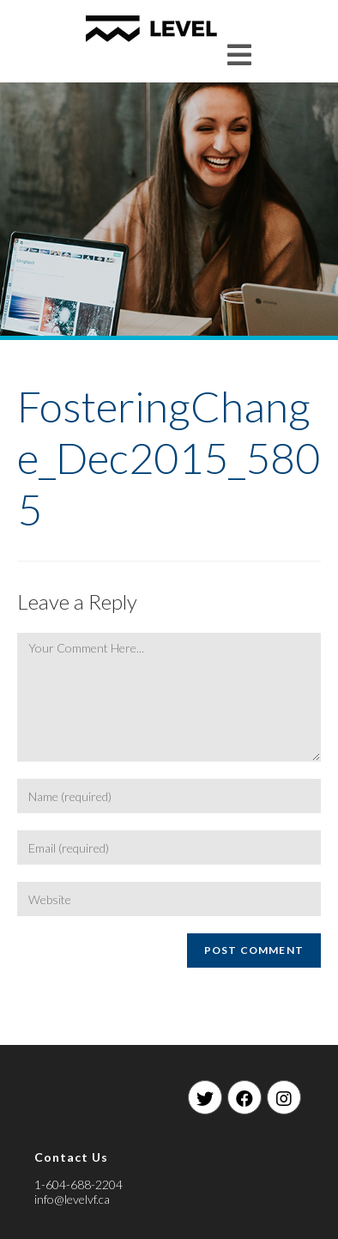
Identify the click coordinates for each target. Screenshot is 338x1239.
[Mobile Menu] (239, 54)
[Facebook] (244, 1097)
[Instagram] (284, 1097)
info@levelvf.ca (72, 1199)
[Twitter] (205, 1097)
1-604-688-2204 (78, 1184)
